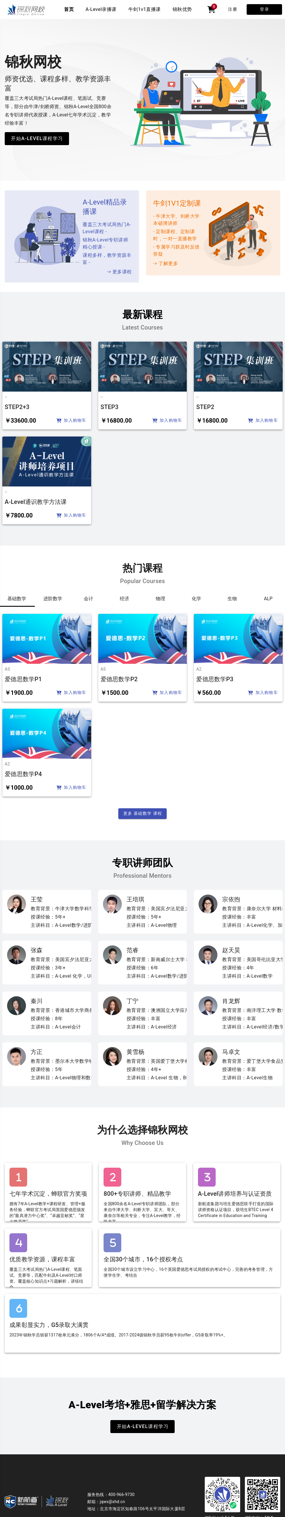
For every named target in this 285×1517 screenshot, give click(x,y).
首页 (69, 9)
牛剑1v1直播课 (144, 9)
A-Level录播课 (101, 9)
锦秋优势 (182, 9)
